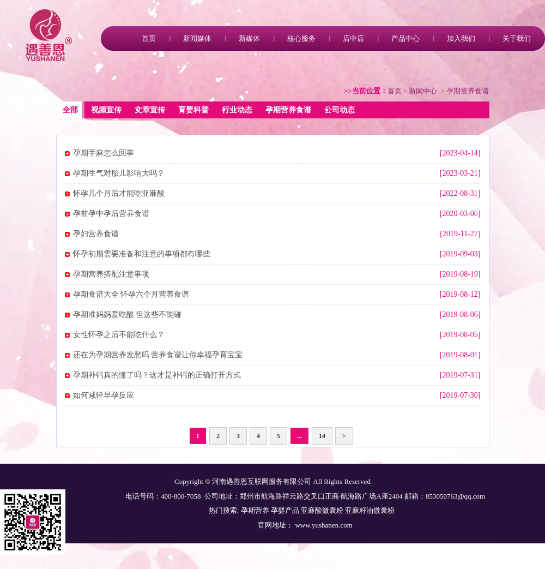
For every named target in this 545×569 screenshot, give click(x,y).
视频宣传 (106, 110)
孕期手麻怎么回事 (103, 153)
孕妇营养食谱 (96, 234)
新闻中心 (423, 91)
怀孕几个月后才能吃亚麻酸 (119, 193)
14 (322, 436)
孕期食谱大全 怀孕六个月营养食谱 (131, 294)
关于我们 (516, 38)
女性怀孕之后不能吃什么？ (119, 335)
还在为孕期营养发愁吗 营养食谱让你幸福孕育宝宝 (158, 355)
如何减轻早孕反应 (103, 395)
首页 (149, 38)
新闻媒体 (197, 38)
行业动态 (237, 110)
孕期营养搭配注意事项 (111, 274)
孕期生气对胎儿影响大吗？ (119, 173)
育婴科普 (193, 110)
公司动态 (339, 110)
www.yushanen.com (323, 525)
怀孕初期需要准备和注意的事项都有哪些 (141, 254)
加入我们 (461, 38)
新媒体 (249, 38)
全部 (70, 110)
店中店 (353, 38)
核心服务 (301, 38)
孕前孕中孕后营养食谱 (111, 213)
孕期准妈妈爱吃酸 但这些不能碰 (127, 314)
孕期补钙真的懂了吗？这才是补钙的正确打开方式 (157, 375)
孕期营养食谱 (288, 110)
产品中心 (405, 38)
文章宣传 (150, 110)
